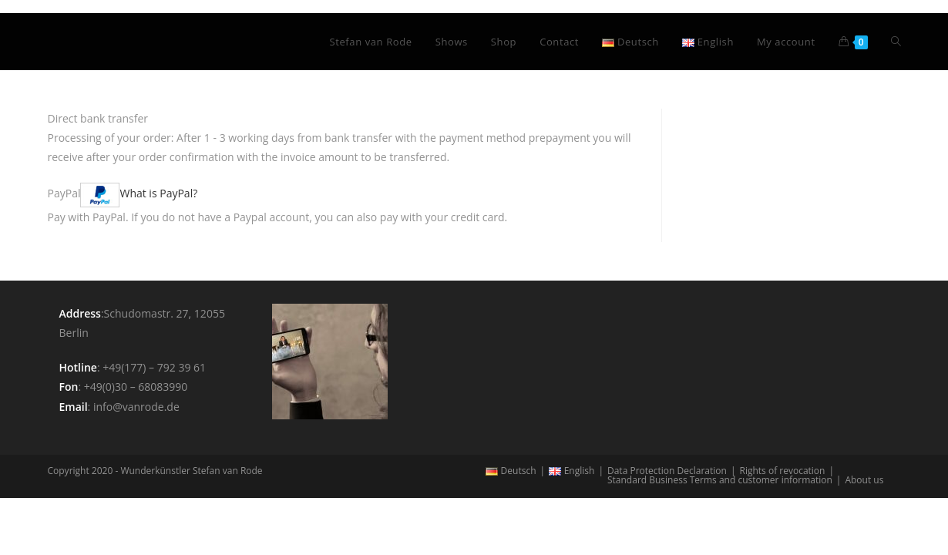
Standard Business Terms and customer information (719, 479)
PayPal (123, 193)
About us (864, 479)
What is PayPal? (158, 193)
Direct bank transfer (98, 118)
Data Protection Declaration (667, 470)
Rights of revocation (782, 470)
